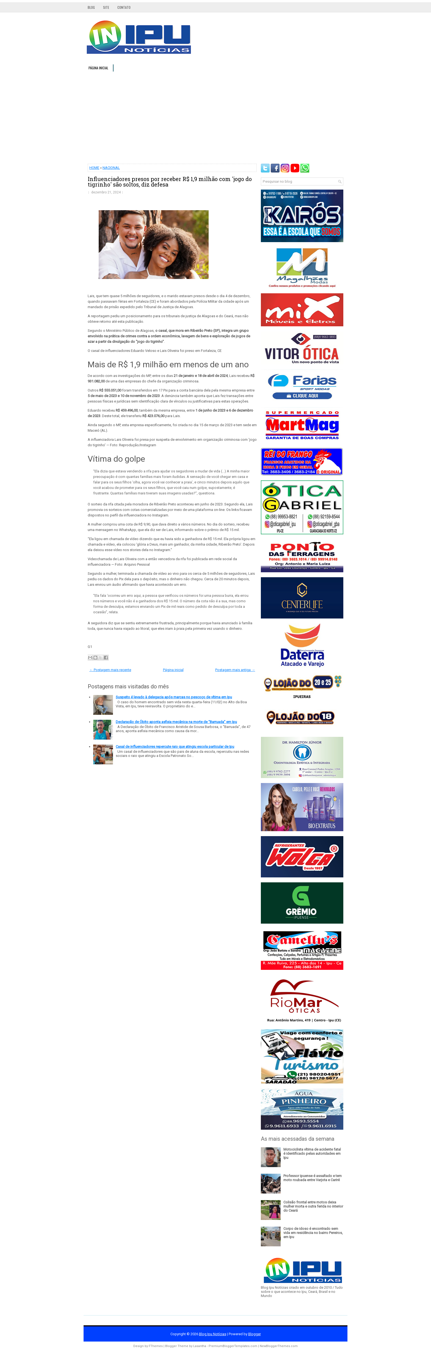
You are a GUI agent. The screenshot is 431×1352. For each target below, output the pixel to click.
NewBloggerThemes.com (279, 1346)
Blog (91, 7)
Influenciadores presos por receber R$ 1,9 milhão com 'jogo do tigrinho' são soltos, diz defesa (170, 181)
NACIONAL (111, 168)
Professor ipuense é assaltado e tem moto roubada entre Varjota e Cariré (312, 1178)
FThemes (156, 1346)
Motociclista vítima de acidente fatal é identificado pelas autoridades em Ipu (312, 1153)
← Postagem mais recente (110, 670)
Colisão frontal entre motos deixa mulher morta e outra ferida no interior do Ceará (313, 1206)
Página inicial (98, 67)
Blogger (254, 1334)
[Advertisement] (215, 116)
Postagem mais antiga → (235, 670)
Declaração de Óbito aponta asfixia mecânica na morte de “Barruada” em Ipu (176, 722)
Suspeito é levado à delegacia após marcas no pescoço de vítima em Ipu (174, 697)
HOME (94, 168)
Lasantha (199, 1346)
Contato (124, 7)
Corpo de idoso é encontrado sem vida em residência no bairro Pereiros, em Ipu (313, 1233)
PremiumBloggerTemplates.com (233, 1346)
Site (106, 7)
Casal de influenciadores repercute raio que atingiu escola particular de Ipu (175, 747)
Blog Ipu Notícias (212, 1334)
